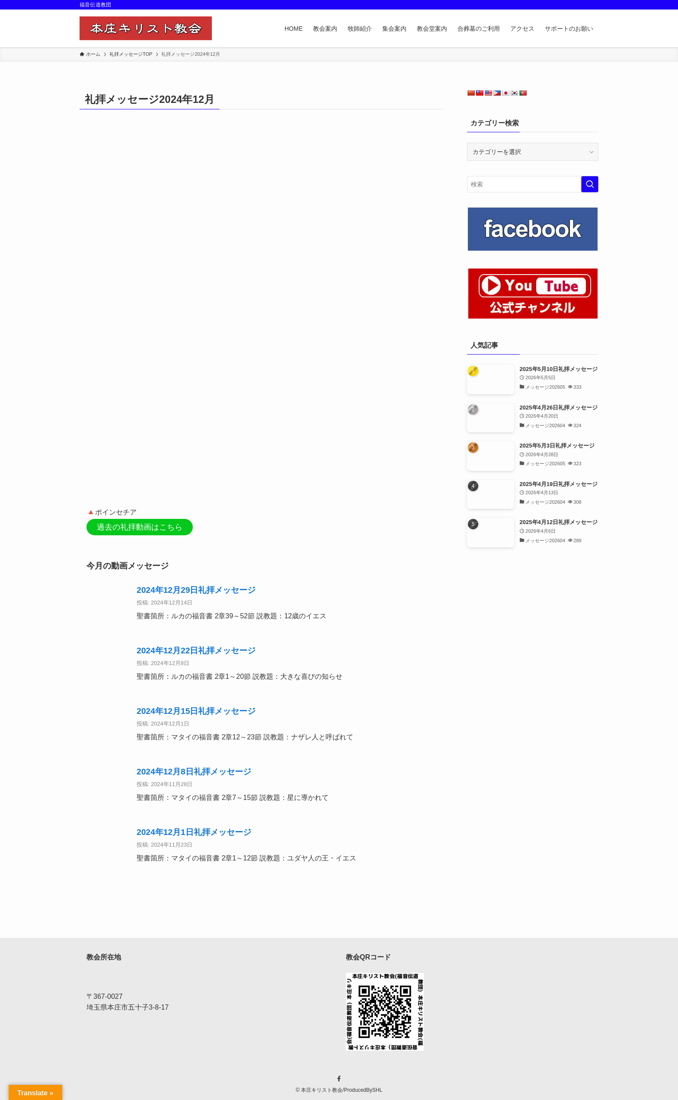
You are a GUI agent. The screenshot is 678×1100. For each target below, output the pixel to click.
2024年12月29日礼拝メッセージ (196, 588)
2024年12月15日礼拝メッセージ (196, 709)
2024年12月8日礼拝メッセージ (194, 770)
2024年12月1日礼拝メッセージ (194, 830)
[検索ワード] (532, 184)
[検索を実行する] (589, 184)
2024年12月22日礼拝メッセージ (196, 649)
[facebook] (339, 1077)
